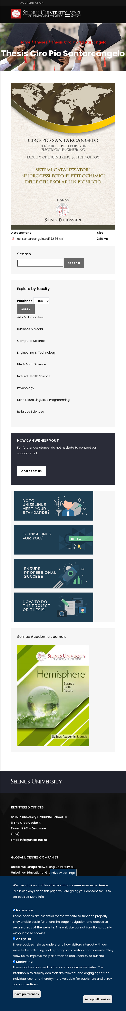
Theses (40, 42)
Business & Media (30, 329)
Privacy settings (63, 873)
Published (24, 301)
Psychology (25, 388)
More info (37, 897)
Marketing (24, 962)
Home (25, 42)
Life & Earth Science (31, 364)
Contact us (31, 471)
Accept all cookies (98, 999)
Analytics (23, 939)
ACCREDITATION (31, 3)
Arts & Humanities (30, 317)
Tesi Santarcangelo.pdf (32, 239)
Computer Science (31, 341)
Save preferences (26, 994)
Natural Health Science (33, 376)
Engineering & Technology (36, 353)
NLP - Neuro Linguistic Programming (43, 400)
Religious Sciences (30, 412)
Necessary (24, 910)
